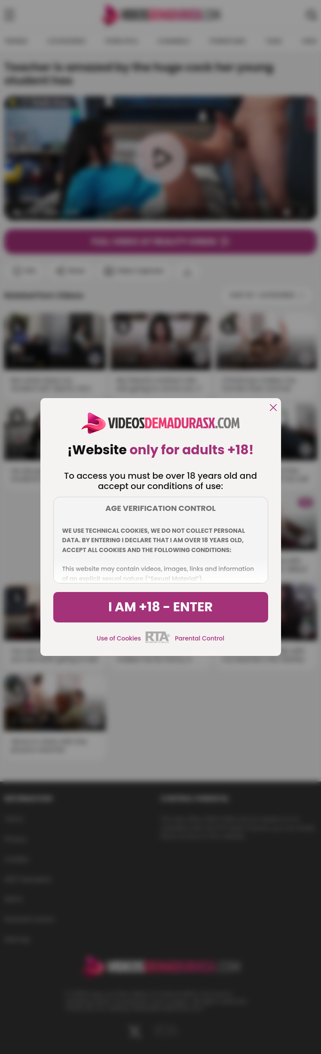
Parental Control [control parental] (199, 638)
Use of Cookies (119, 638)
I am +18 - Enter (160, 607)
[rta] (158, 641)
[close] (273, 408)
